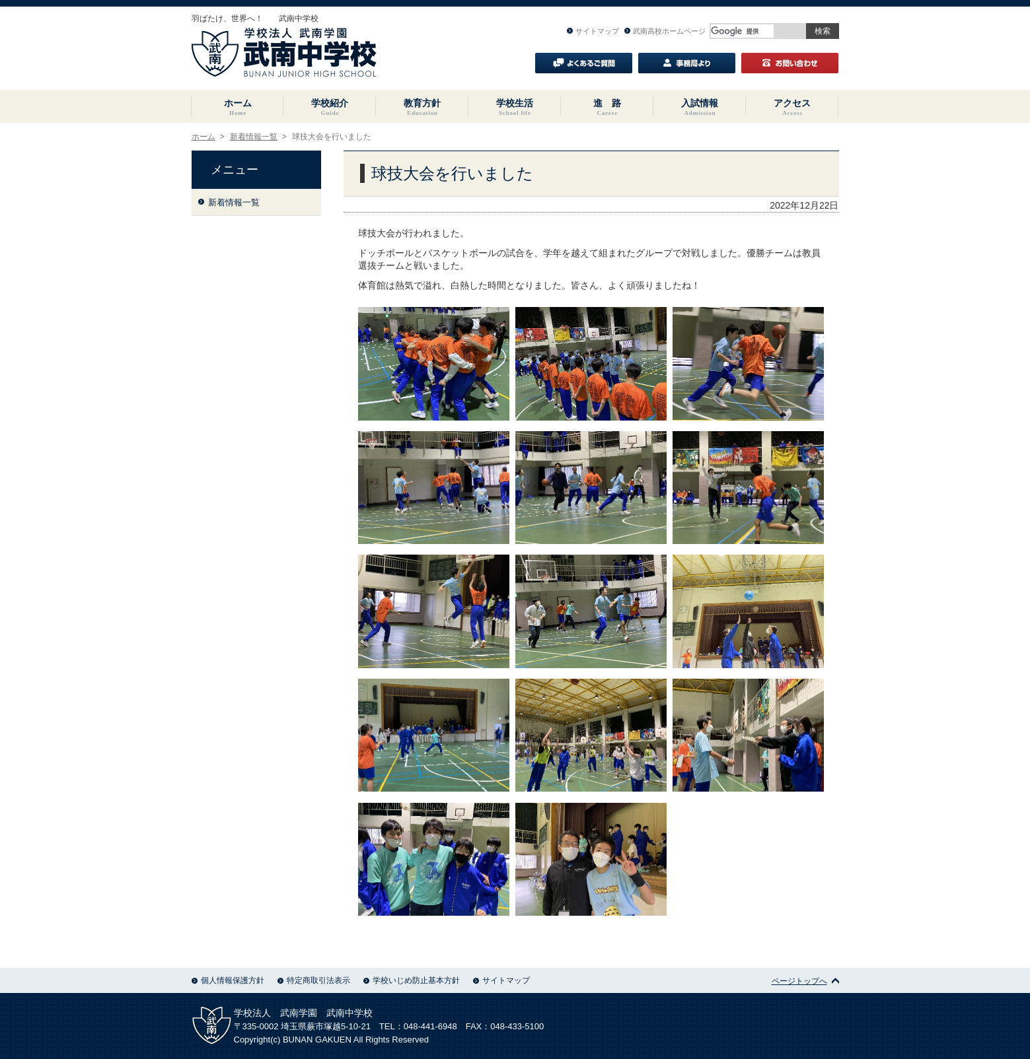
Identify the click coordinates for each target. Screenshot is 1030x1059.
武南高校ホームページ (665, 31)
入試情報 (699, 107)
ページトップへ (805, 981)
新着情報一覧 (253, 136)
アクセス (792, 107)
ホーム (238, 107)
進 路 (607, 107)
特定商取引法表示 (313, 980)
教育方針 (422, 107)
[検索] (742, 31)
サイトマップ (593, 31)
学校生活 (514, 107)
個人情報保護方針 (228, 980)
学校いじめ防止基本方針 (411, 980)
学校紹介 (329, 107)
